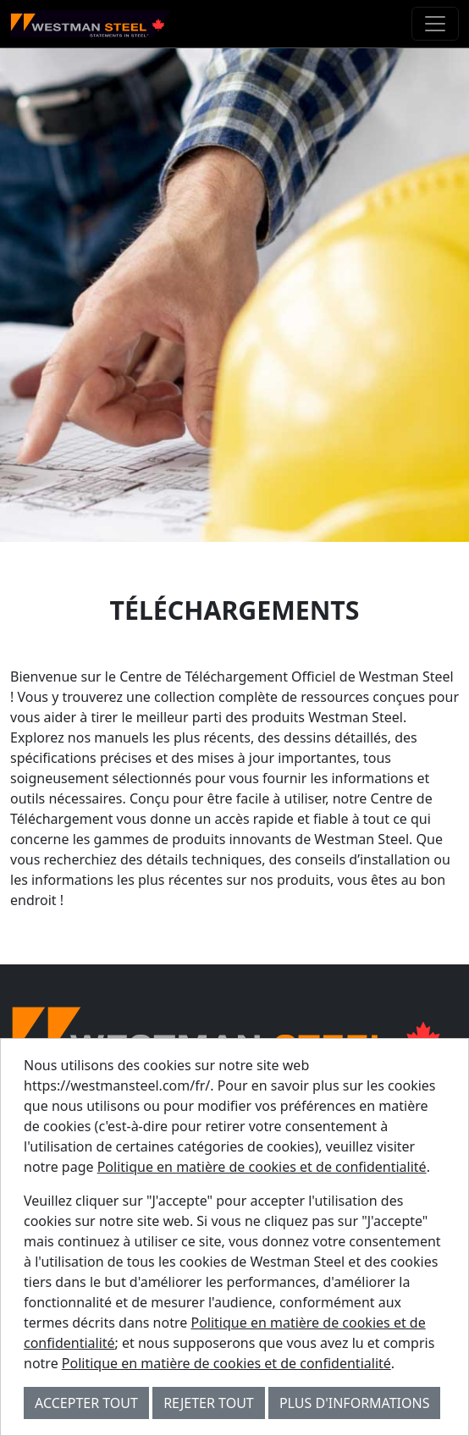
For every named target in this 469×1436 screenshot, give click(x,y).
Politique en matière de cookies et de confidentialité (262, 1166)
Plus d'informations (354, 1403)
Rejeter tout (208, 1403)
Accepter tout (86, 1403)
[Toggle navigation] (435, 24)
